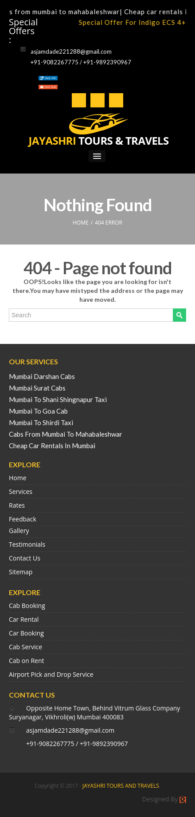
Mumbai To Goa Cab (38, 411)
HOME (81, 222)
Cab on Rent (26, 660)
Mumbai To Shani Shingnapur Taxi (58, 399)
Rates (17, 505)
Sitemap (20, 572)
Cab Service (25, 647)
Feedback (22, 519)
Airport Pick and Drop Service (51, 674)
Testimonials (27, 544)
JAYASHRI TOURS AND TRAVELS (120, 785)
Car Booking (26, 633)
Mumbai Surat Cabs (37, 388)
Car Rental (24, 619)
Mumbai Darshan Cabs (42, 376)
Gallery (19, 530)
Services (20, 491)
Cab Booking (27, 605)
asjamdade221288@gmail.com (71, 51)
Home (18, 478)
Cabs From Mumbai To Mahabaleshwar (65, 434)
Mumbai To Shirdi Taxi (41, 422)
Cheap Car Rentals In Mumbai (52, 446)
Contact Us (24, 558)
